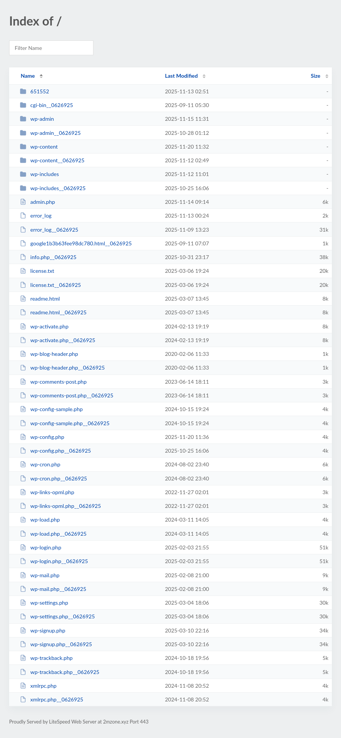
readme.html (40, 298)
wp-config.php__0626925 (55, 450)
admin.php (37, 202)
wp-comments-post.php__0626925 (66, 395)
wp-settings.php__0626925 (57, 616)
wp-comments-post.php (53, 381)
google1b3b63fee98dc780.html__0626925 (76, 243)
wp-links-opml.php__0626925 (60, 506)
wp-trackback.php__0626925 (59, 672)
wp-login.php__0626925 (54, 561)
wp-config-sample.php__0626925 (64, 423)
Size (315, 75)
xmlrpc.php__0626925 (51, 699)
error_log (35, 215)
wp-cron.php (40, 464)
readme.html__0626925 (53, 312)
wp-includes (39, 174)
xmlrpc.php (38, 685)
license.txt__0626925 (50, 285)
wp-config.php (42, 437)
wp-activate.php (44, 326)
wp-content (39, 146)
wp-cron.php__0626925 (53, 478)
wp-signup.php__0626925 (56, 644)
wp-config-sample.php (51, 409)
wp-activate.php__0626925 (57, 340)
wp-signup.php (42, 630)
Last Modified (181, 75)
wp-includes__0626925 (52, 188)
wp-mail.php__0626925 (53, 589)
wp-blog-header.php (49, 354)
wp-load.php (40, 519)
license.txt (37, 270)
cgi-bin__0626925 (46, 105)
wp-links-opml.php (47, 492)
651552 (34, 91)
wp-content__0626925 (52, 160)
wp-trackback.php (46, 658)
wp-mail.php (40, 575)
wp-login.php (40, 547)
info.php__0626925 (48, 257)
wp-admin (37, 118)
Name (28, 75)
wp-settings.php (44, 602)
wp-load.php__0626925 (53, 533)
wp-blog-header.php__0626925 (62, 367)
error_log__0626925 (49, 229)
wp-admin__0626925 (50, 133)
